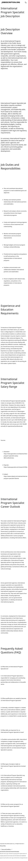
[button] (26, 2)
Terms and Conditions (6, 849)
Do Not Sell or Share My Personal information (9, 851)
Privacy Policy (3, 845)
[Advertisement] (14, 84)
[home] (10, 2)
